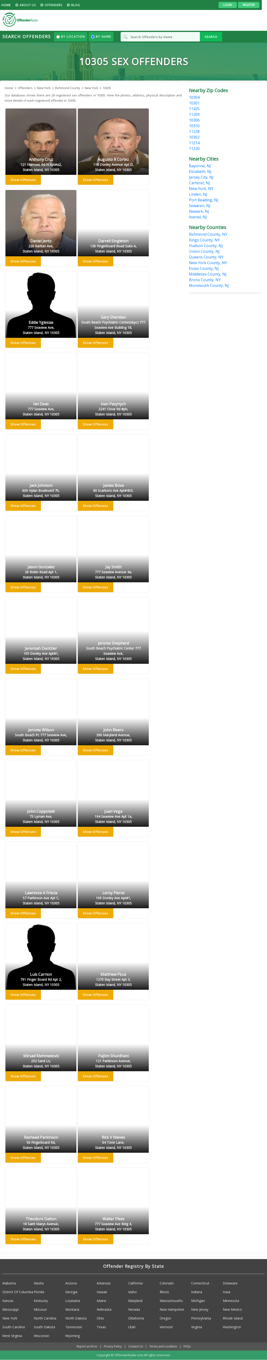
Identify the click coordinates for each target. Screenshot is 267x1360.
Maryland (135, 1300)
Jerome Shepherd (113, 651)
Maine (101, 1300)
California (135, 1283)
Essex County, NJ (204, 268)
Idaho (132, 1292)
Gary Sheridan (113, 325)
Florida (39, 1292)
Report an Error (87, 1346)
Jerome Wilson (41, 735)
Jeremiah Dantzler (41, 654)
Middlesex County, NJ (208, 274)
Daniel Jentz (41, 246)
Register (254, 5)
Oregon (165, 1318)
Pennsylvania (201, 1318)
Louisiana (72, 1300)
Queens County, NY (206, 257)
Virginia (196, 1327)
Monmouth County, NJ (209, 285)
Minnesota (231, 1300)
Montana (72, 1309)
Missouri (40, 1309)
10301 (194, 103)
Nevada (134, 1309)
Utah (132, 1327)
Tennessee (73, 1327)
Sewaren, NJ (199, 205)
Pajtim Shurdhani (113, 1061)
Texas (101, 1327)
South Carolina (13, 1327)
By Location (70, 37)
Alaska (39, 1283)
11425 (194, 108)
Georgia (71, 1292)
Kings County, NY (204, 240)
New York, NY (201, 188)
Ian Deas (41, 409)
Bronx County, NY (205, 279)
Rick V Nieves (113, 1143)
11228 (194, 131)
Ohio (100, 1318)
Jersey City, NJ (201, 177)
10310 (194, 125)
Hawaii (102, 1292)
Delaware (230, 1283)
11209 (194, 114)
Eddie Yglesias (41, 328)
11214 (194, 142)
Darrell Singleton (113, 246)
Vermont (166, 1327)
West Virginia (12, 1335)
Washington (232, 1327)
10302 (194, 137)
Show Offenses (23, 180)
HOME (11, 5)
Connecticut (200, 1283)
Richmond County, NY (208, 234)
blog (80, 5)
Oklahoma (136, 1318)
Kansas (7, 1300)
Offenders (58, 5)
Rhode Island (233, 1318)
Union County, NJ (204, 251)
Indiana (196, 1292)
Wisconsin (41, 1335)
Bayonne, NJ (200, 165)
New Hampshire (172, 1309)
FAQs (187, 1346)
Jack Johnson (41, 491)
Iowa (226, 1292)
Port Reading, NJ (203, 200)
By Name (101, 37)
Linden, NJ (198, 194)
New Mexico (232, 1309)
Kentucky (41, 1300)
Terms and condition (163, 1346)
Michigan (198, 1300)
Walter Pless (113, 1224)
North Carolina (45, 1318)
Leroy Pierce (113, 898)
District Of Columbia (17, 1292)
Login (232, 5)
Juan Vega (113, 817)
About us (33, 5)
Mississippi (10, 1309)
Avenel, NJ (198, 217)
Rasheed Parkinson (41, 1143)
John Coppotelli (41, 817)
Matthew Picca (113, 980)
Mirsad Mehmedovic (41, 1061)
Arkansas (104, 1283)
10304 (194, 97)
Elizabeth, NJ (200, 171)
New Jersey (199, 1309)
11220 (194, 148)
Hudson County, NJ (206, 245)
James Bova (113, 491)
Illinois (164, 1292)
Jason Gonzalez (41, 572)
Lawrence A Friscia (41, 898)
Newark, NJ (199, 211)
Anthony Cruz (41, 165)
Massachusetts (171, 1300)
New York (9, 1318)
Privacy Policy (113, 1346)
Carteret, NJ (199, 182)
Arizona (71, 1283)
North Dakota (76, 1318)
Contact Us (135, 1346)
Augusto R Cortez (113, 165)
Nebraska (104, 1309)
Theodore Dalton (41, 1224)
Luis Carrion (41, 980)
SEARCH (211, 37)
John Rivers (113, 735)
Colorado (167, 1283)
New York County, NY (208, 262)
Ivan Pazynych (113, 409)
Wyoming (72, 1335)
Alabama (9, 1283)
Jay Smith (113, 572)
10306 (194, 120)
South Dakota (44, 1327)
